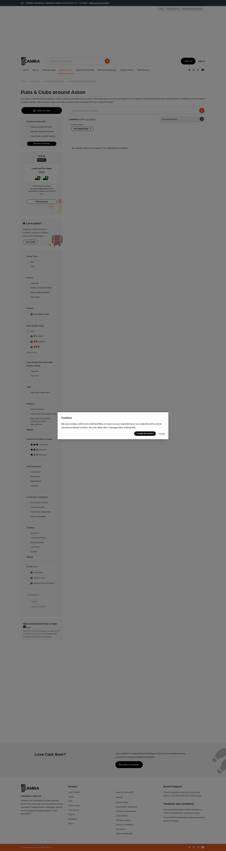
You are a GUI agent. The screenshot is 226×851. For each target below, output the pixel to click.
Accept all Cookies (145, 433)
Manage (162, 433)
